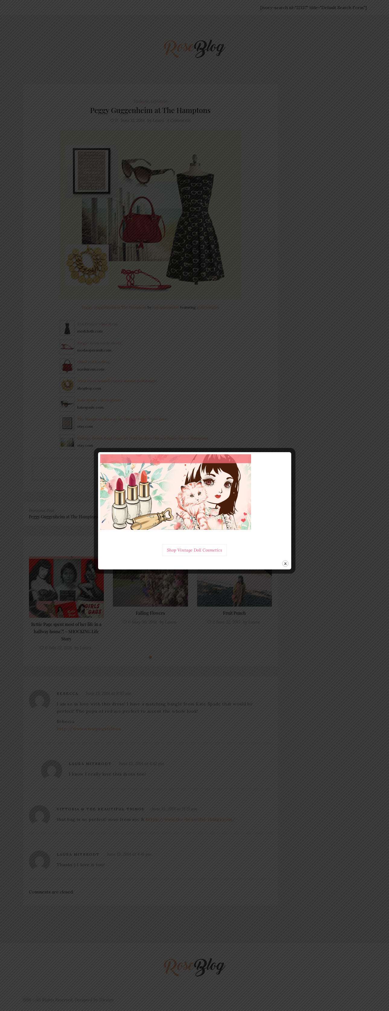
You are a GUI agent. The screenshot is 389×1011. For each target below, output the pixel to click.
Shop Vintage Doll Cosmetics (194, 550)
